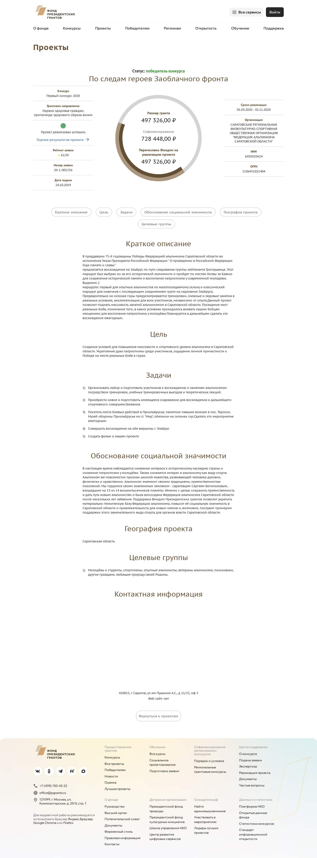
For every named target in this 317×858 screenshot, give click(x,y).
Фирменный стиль (119, 830)
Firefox (68, 821)
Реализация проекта (254, 771)
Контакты (112, 842)
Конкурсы (72, 28)
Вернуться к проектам (158, 714)
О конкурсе (248, 752)
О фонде (41, 28)
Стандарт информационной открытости (253, 832)
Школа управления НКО (168, 826)
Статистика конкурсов (256, 822)
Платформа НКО (252, 804)
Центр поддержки (253, 745)
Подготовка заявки (164, 769)
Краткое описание (71, 212)
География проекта (241, 212)
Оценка (110, 780)
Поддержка (274, 28)
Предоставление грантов (118, 746)
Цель (104, 212)
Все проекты (114, 762)
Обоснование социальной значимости (178, 212)
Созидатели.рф (206, 797)
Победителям (137, 28)
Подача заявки (250, 758)
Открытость (206, 28)
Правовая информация (122, 836)
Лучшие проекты (117, 787)
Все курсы (157, 752)
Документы (248, 777)
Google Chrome (44, 821)
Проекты (103, 28)
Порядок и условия (209, 759)
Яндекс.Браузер (80, 817)
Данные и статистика (255, 797)
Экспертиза (248, 764)
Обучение (240, 28)
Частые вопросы (251, 783)
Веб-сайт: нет (158, 697)
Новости (111, 774)
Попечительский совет (122, 817)
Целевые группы (156, 223)
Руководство (115, 804)
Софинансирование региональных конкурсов (210, 748)
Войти (274, 12)
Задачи (126, 212)
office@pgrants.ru (49, 791)
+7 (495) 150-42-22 (50, 784)
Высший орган (116, 811)
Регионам (172, 28)
